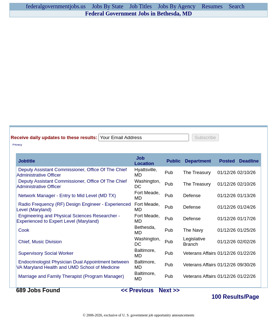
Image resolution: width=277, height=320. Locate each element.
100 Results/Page (235, 297)
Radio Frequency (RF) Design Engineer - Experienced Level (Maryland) (74, 206)
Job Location (144, 160)
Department (198, 161)
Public (174, 161)
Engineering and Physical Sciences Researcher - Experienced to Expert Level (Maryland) (68, 218)
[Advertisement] (138, 71)
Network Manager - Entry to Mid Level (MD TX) (67, 195)
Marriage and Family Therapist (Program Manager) (71, 276)
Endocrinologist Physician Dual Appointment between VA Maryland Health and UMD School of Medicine (73, 264)
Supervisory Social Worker (46, 253)
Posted (227, 161)
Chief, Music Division (40, 241)
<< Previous (137, 290)
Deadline (249, 161)
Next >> (169, 290)
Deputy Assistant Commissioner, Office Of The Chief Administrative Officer (72, 172)
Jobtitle (26, 161)
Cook (23, 230)
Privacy (17, 144)
